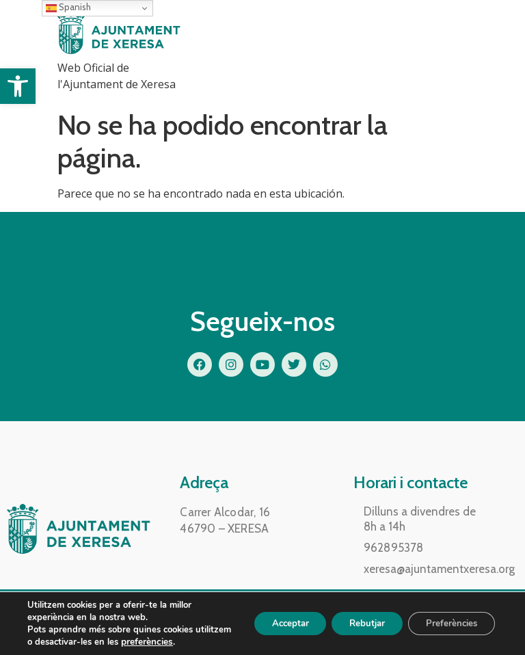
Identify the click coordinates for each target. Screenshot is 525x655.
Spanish (68, 7)
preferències (184, 642)
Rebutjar (356, 623)
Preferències (447, 623)
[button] (18, 86)
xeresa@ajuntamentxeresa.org (439, 569)
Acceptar (271, 623)
